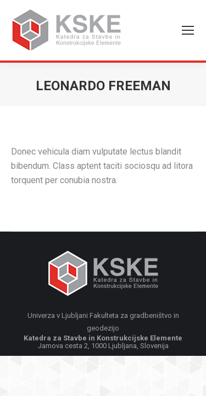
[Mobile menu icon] (188, 30)
